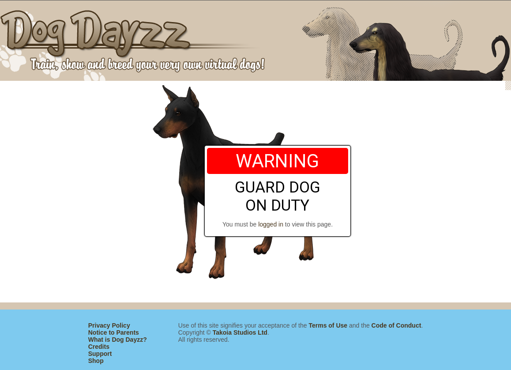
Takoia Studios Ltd (240, 332)
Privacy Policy (109, 325)
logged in (270, 224)
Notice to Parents (113, 332)
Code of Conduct (396, 325)
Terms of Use (327, 325)
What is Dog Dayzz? (117, 339)
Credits (98, 346)
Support (100, 353)
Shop (96, 360)
